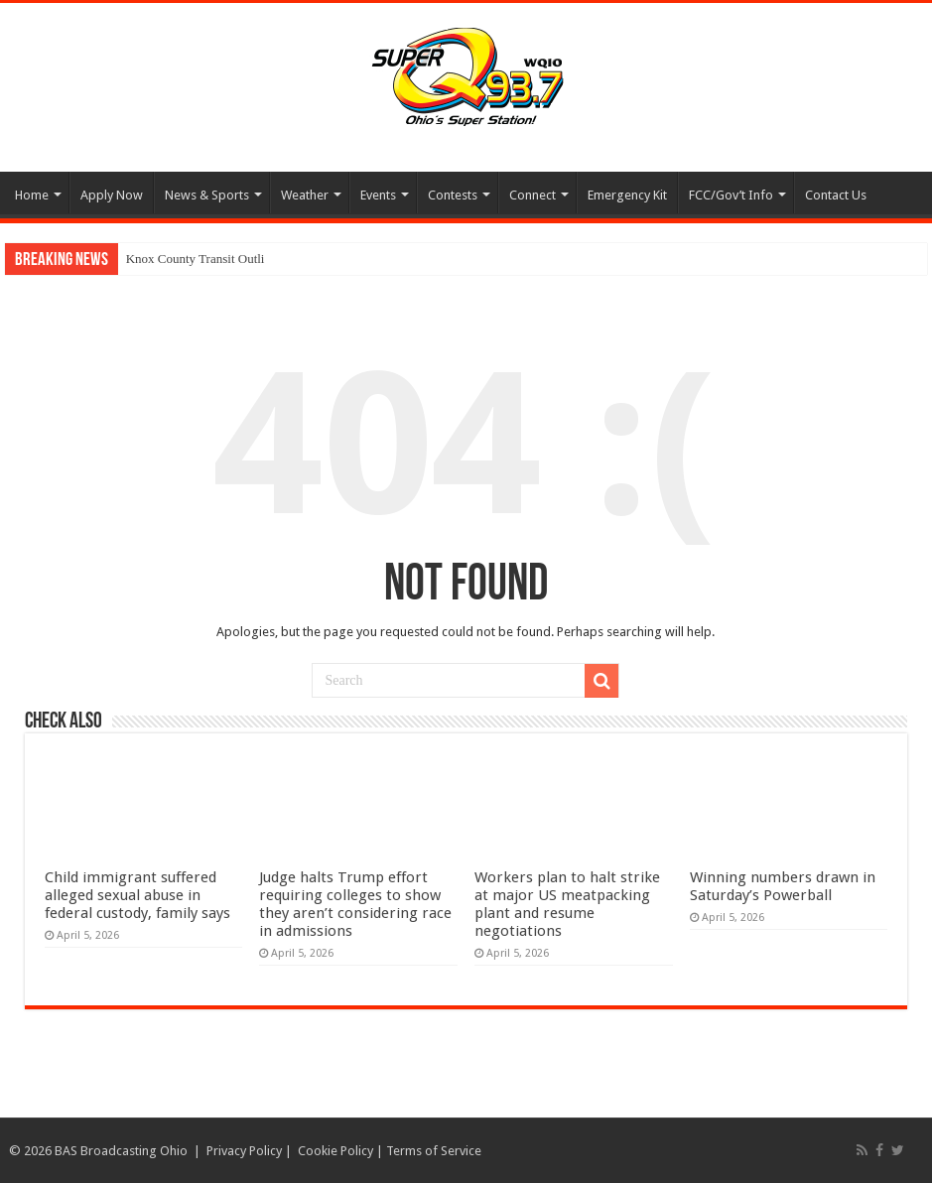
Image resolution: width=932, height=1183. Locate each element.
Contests (452, 195)
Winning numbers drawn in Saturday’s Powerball (782, 886)
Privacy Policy (244, 1150)
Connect (532, 195)
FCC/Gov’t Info (731, 195)
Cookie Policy (335, 1150)
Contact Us (835, 195)
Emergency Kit (627, 195)
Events (378, 195)
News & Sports (207, 195)
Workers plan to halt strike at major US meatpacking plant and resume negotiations (567, 904)
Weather (305, 195)
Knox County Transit (180, 258)
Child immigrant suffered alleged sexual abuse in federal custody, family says (137, 895)
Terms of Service (433, 1150)
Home (32, 195)
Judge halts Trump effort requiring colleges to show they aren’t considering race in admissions (355, 904)
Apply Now (111, 195)
